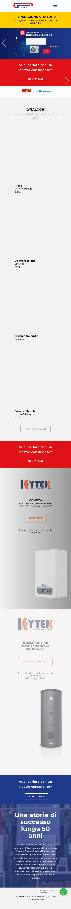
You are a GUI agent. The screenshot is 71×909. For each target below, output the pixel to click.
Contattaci (35, 79)
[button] (4, 43)
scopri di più (35, 519)
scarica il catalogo (35, 659)
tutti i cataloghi (35, 429)
